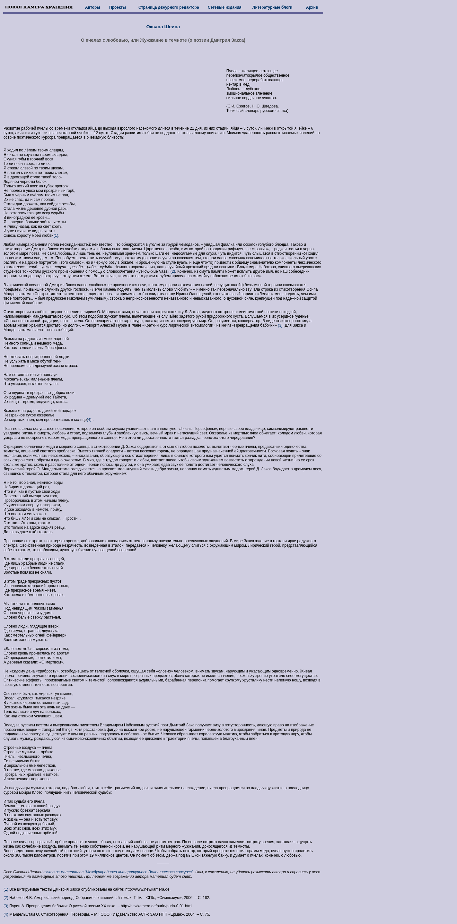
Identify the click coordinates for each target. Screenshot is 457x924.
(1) (56, 235)
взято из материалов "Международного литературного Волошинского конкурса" (118, 872)
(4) (89, 419)
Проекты (117, 7)
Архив (312, 7)
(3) (280, 325)
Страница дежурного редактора (168, 7)
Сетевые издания (225, 7)
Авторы (92, 7)
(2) (172, 271)
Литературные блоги (272, 7)
